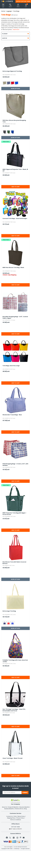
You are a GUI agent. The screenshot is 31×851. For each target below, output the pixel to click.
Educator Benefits (24, 807)
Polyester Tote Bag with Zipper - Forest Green (15, 513)
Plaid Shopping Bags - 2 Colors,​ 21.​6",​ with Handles (15, 464)
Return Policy (21, 816)
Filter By (15, 33)
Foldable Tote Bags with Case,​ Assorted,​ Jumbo (15, 660)
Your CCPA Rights (8, 846)
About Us (4, 807)
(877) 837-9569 (25, 1)
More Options (15, 88)
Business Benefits (9, 808)
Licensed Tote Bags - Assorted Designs (15, 218)
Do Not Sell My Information (20, 846)
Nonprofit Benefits (13, 807)
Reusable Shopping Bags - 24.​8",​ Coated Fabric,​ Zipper (15, 317)
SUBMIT (25, 792)
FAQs (15, 816)
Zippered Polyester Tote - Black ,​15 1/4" (15, 170)
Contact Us (9, 816)
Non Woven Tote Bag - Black (13, 267)
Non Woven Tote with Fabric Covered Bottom (14, 562)
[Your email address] (12, 792)
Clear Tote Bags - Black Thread (12, 758)
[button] (18, 5)
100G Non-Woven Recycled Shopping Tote (14, 121)
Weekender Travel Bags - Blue (12, 415)
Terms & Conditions (15, 819)
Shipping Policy (11, 818)
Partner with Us (19, 808)
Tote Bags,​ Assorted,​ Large (11, 365)
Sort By (15, 38)
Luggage (9, 11)
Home (3, 11)
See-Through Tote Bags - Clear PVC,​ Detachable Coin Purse (14, 710)
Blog (25, 808)
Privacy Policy (20, 818)
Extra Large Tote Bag (9, 611)
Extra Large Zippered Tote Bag (12, 71)
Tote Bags (16, 11)
